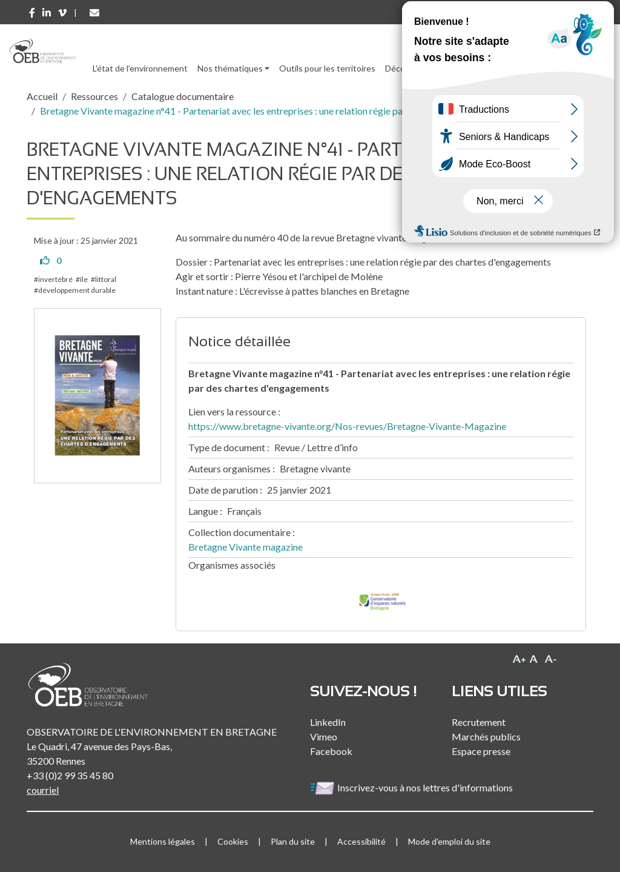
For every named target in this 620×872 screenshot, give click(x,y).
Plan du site (293, 841)
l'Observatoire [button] (538, 68)
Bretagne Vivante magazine (245, 546)
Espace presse (481, 751)
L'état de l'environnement (140, 68)
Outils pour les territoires (327, 68)
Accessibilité (361, 841)
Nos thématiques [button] (230, 68)
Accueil (42, 96)
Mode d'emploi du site (449, 841)
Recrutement (479, 722)
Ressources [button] (461, 68)
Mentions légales (162, 841)
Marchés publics (486, 736)
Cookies (232, 841)
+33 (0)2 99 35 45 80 (70, 775)
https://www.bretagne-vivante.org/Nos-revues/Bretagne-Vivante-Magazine (347, 426)
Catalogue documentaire (182, 96)
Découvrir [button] (403, 68)
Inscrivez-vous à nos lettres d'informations (412, 787)
